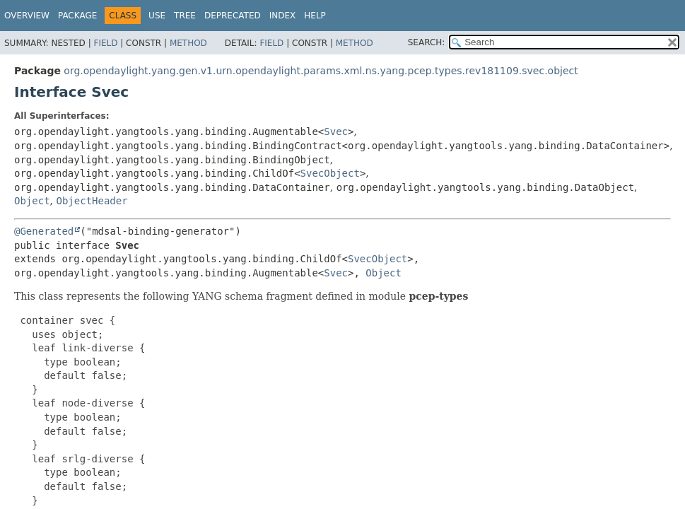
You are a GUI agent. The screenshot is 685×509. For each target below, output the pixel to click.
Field (105, 43)
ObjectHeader (91, 200)
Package (77, 16)
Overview (26, 16)
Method (188, 43)
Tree (185, 16)
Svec (336, 131)
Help (315, 16)
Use (156, 16)
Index (282, 16)
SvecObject (330, 173)
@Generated (44, 231)
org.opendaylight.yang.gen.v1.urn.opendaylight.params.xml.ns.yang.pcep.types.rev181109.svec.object (321, 70)
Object (32, 200)
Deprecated (232, 16)
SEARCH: (426, 42)
